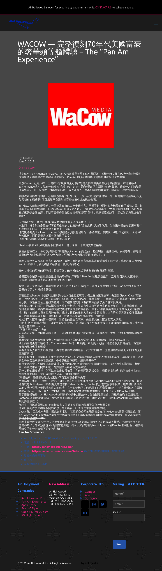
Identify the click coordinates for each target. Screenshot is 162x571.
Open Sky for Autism (34, 511)
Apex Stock (28, 504)
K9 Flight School (31, 515)
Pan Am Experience (34, 501)
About (89, 495)
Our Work (91, 498)
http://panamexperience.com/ (52, 446)
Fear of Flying (30, 508)
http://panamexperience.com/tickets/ (57, 451)
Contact (90, 491)
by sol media (89, 563)
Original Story (27, 167)
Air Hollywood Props (34, 498)
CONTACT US (103, 7)
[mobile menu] (156, 23)
